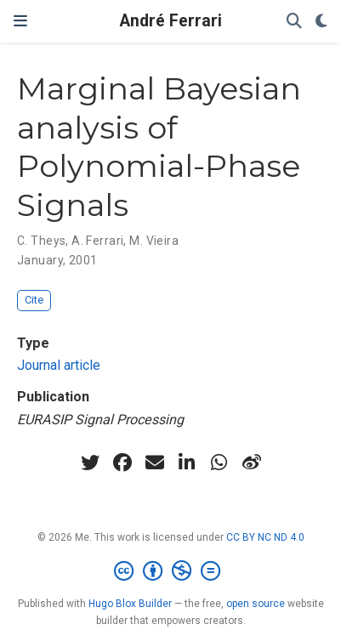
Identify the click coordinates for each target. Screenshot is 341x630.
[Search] (294, 21)
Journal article (58, 365)
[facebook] (122, 462)
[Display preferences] (321, 21)
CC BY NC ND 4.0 (265, 537)
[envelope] (155, 462)
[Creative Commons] (170, 571)
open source (255, 604)
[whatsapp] (219, 462)
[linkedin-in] (187, 462)
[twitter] (90, 462)
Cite (34, 299)
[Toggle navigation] (20, 21)
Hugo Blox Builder (130, 604)
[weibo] (251, 462)
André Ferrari (171, 21)
